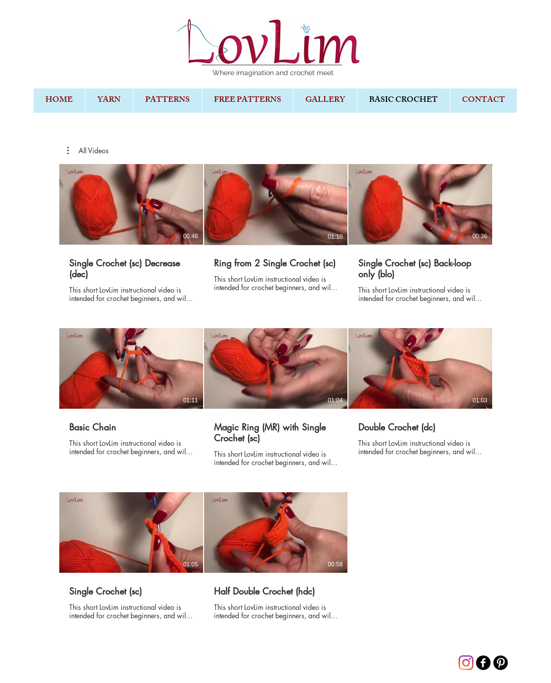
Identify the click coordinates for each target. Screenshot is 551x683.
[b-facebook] (483, 662)
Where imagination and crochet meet (273, 73)
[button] (88, 151)
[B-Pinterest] (500, 662)
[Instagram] (466, 662)
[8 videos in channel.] (275, 398)
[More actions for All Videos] (88, 151)
